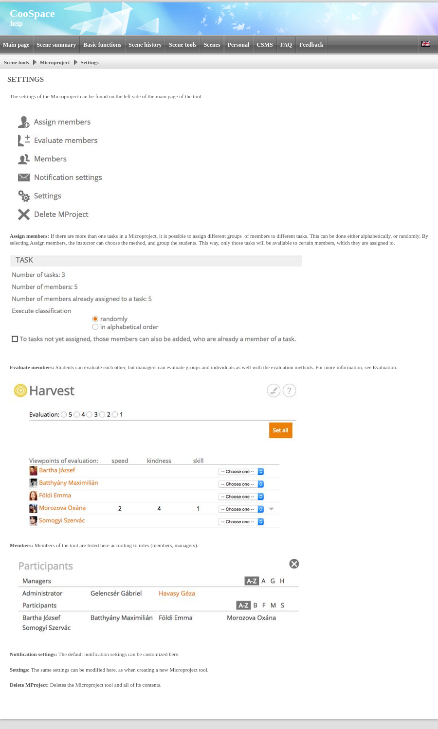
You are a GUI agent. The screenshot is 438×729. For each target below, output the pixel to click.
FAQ (286, 44)
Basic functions (102, 44)
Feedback (311, 44)
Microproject (55, 62)
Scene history (145, 44)
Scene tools (182, 44)
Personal (239, 44)
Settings (90, 62)
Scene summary (56, 44)
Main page (16, 44)
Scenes (212, 44)
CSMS (264, 44)
